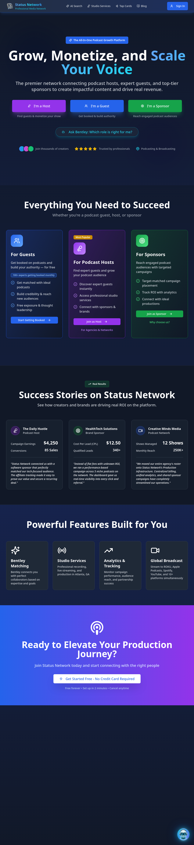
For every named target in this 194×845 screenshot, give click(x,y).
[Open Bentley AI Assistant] (183, 834)
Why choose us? (160, 322)
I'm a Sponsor (155, 106)
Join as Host (97, 321)
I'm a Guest (97, 106)
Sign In (177, 6)
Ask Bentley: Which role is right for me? (97, 132)
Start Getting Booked (34, 320)
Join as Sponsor (159, 314)
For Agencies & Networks (97, 330)
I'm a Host (39, 106)
